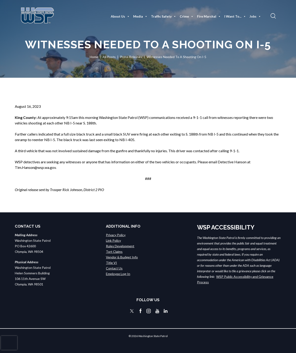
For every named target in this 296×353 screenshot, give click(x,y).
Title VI (111, 263)
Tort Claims (114, 252)
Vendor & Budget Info (122, 257)
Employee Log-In (118, 274)
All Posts (109, 57)
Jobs (255, 16)
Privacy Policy (116, 235)
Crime (187, 16)
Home (94, 57)
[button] (272, 15)
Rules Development (120, 246)
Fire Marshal (209, 16)
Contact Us (114, 268)
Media (140, 16)
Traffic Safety (163, 16)
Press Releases (131, 57)
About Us (120, 16)
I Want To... (235, 16)
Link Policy (113, 240)
